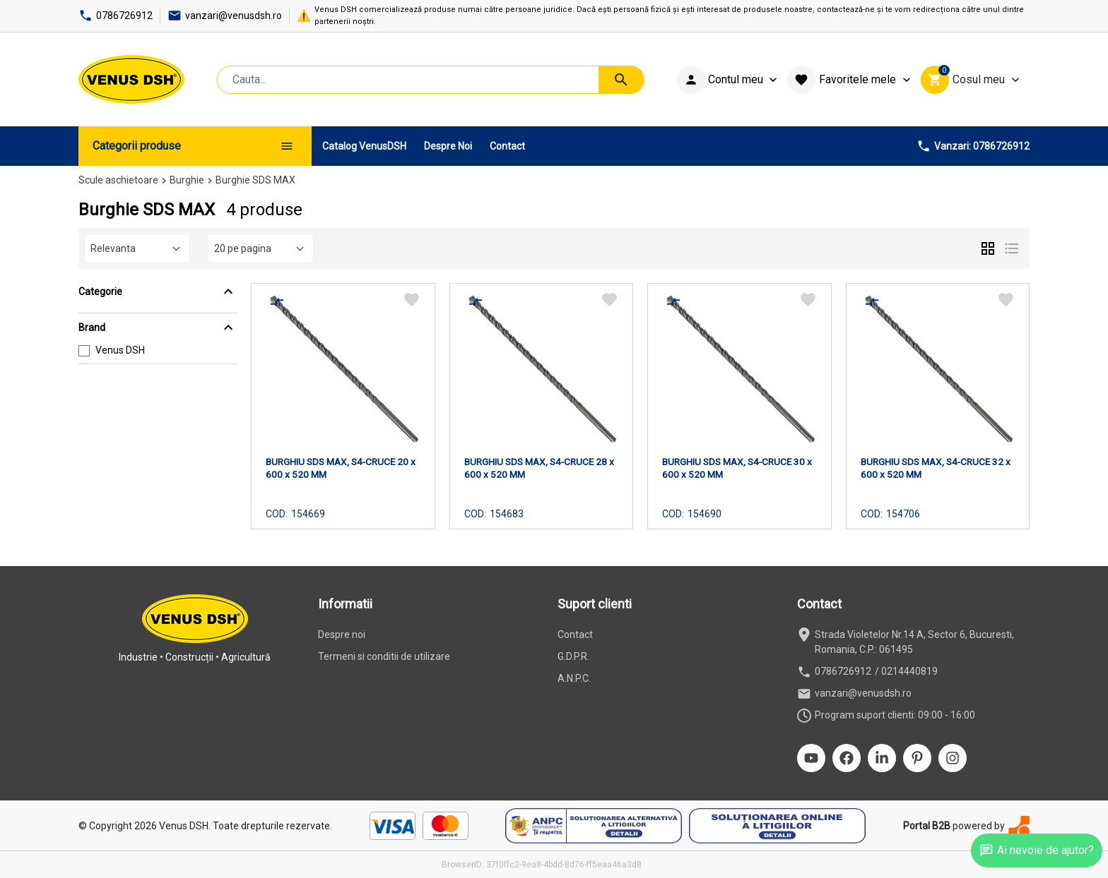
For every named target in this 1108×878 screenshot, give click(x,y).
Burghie (187, 180)
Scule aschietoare (118, 180)
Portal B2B (926, 825)
